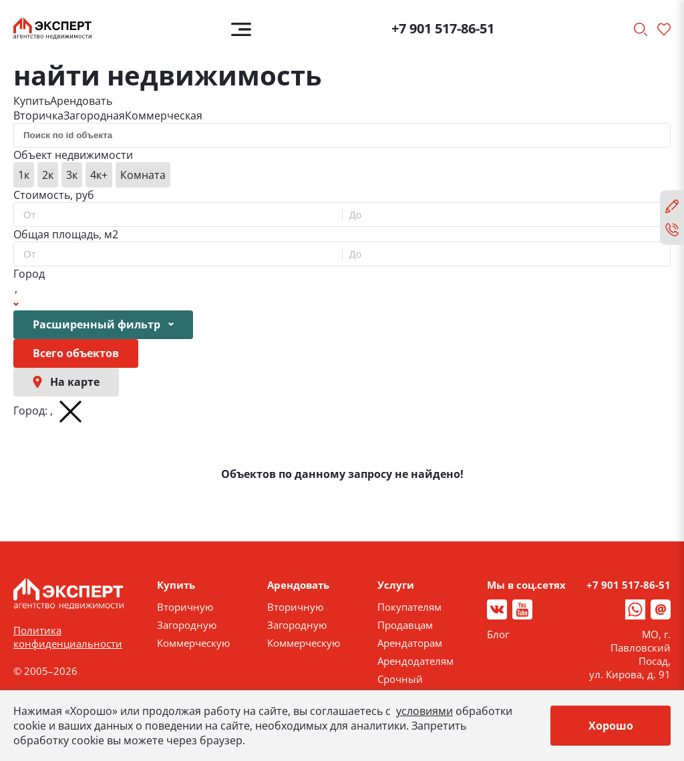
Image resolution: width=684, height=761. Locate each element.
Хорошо (610, 725)
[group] (342, 175)
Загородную (186, 624)
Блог (498, 634)
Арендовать (81, 100)
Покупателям (409, 606)
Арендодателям (415, 661)
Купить (31, 100)
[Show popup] (16, 295)
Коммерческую (193, 643)
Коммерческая (163, 115)
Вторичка (38, 115)
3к (71, 175)
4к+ (99, 175)
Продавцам (405, 624)
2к (47, 175)
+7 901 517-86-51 (442, 28)
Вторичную (185, 606)
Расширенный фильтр (103, 324)
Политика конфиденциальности (67, 636)
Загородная (94, 115)
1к (23, 175)
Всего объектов (76, 353)
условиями (424, 711)
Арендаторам (409, 643)
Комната (143, 175)
